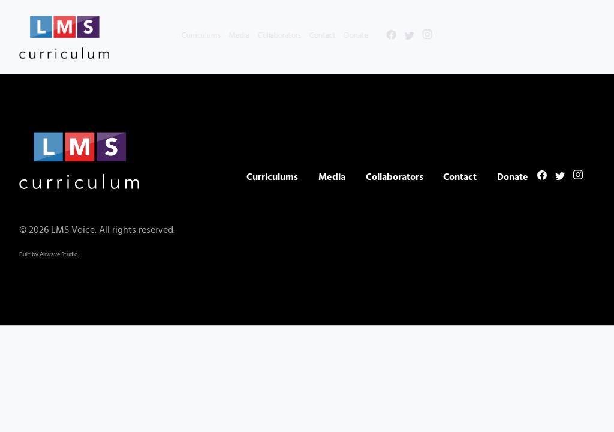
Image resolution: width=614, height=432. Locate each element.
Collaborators (257, 35)
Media (217, 35)
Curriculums (179, 35)
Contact (301, 35)
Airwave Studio (59, 254)
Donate (335, 35)
